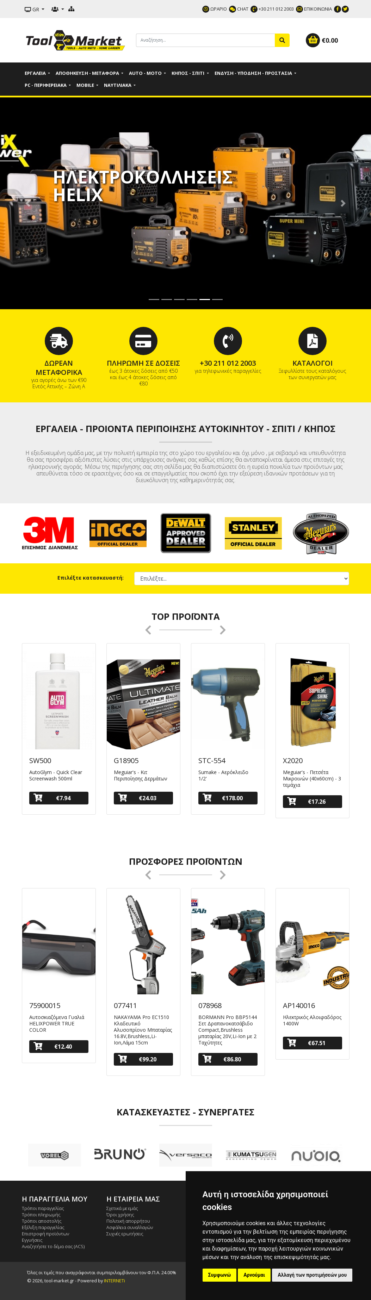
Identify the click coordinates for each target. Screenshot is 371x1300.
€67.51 (306, 1043)
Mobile (85, 85)
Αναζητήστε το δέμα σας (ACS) (53, 1246)
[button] (28, 203)
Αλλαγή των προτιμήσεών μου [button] (312, 1275)
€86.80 (222, 1059)
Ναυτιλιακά (118, 85)
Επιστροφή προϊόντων (45, 1233)
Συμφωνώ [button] (219, 1275)
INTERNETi (114, 1280)
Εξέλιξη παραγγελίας (43, 1227)
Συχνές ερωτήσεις (124, 1233)
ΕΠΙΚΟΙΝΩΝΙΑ (314, 9)
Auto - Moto (146, 73)
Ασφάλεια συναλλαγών (129, 1227)
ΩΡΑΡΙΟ (214, 9)
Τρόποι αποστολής (42, 1221)
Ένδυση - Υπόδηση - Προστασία (254, 73)
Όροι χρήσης (120, 1214)
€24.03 (137, 798)
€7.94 (51, 798)
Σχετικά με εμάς (122, 1208)
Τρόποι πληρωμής (41, 1214)
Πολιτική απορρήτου (128, 1221)
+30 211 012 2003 (272, 9)
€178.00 (223, 798)
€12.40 (52, 1046)
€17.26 (306, 801)
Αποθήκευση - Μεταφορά (88, 73)
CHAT (238, 9)
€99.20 (137, 1059)
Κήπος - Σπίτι (188, 73)
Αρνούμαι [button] (254, 1275)
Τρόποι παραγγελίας (43, 1208)
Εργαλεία (36, 73)
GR (33, 9)
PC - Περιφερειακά (46, 85)
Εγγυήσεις (32, 1240)
